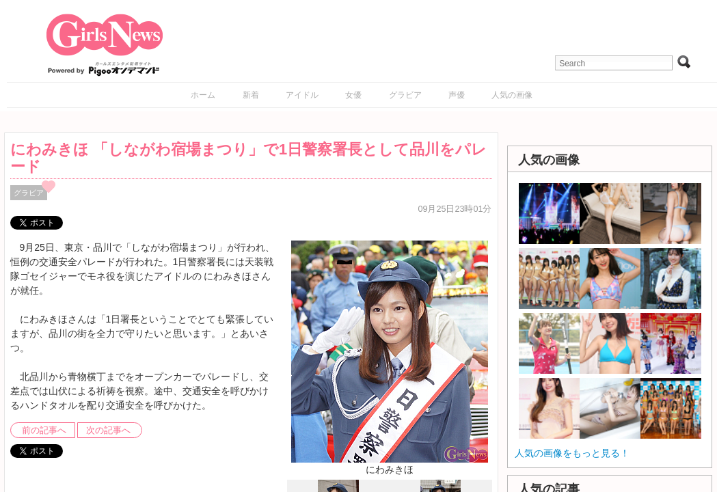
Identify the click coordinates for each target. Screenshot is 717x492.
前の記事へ (44, 430)
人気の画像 (511, 95)
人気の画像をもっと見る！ (572, 453)
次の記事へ (108, 430)
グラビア (405, 95)
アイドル (302, 95)
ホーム (203, 95)
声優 (456, 95)
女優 (353, 95)
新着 (251, 95)
